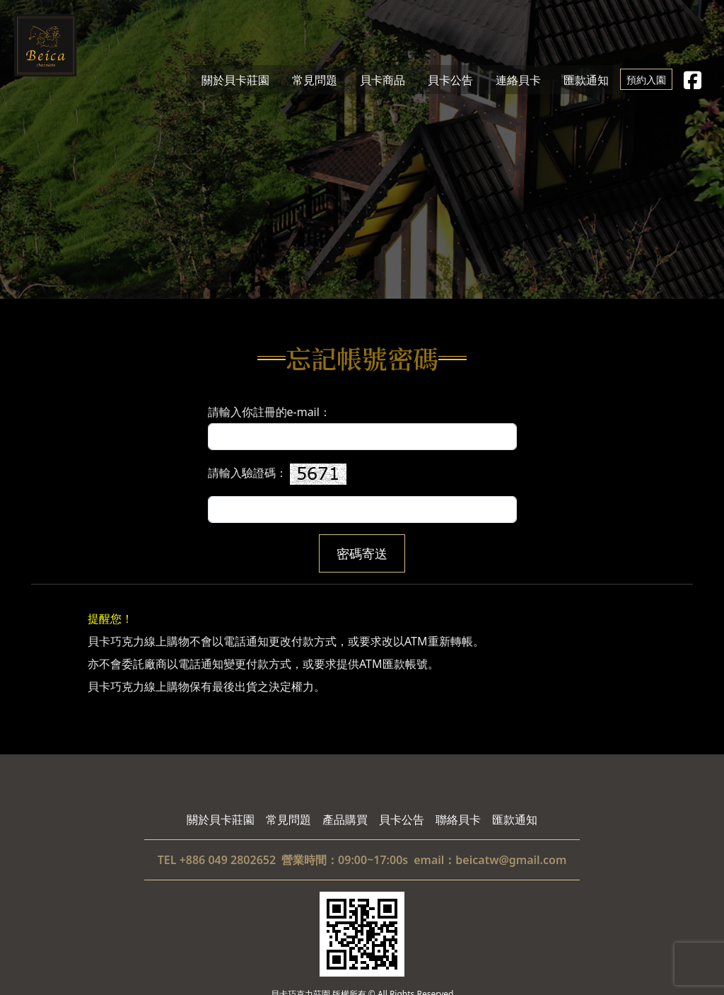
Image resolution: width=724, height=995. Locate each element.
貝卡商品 (382, 79)
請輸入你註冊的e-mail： (362, 427)
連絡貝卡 (518, 79)
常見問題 (314, 79)
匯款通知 (586, 79)
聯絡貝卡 (458, 819)
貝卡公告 (450, 79)
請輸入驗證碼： (362, 493)
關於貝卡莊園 (235, 79)
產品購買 (345, 819)
